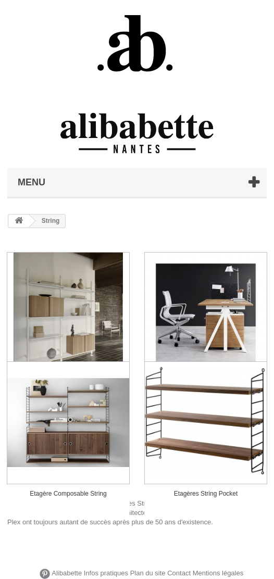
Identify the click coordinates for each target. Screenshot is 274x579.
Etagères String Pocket (206, 493)
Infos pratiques (106, 573)
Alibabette (67, 573)
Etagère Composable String (68, 493)
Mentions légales (218, 573)
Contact (179, 573)
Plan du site (148, 573)
